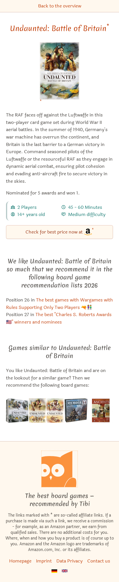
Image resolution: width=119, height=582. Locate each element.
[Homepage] (59, 469)
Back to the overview (59, 5)
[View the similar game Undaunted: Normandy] (37, 410)
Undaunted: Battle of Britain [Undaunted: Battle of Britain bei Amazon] (59, 28)
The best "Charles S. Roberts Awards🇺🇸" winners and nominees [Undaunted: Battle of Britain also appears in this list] (59, 318)
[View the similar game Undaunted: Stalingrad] (17, 410)
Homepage (20, 561)
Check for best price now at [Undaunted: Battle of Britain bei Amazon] (59, 231)
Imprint (44, 561)
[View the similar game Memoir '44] (76, 410)
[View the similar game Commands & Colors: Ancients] (101, 410)
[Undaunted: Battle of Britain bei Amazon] (59, 74)
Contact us (98, 561)
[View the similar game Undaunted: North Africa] (54, 410)
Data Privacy (69, 561)
